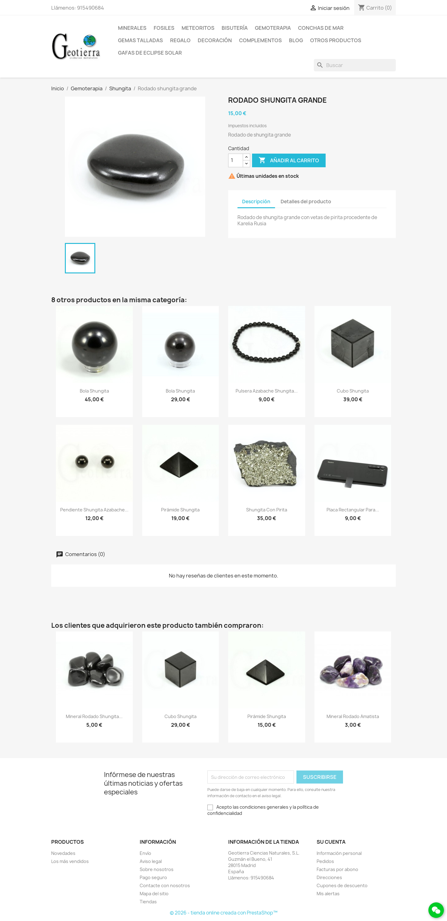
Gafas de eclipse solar (150, 52)
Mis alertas (328, 893)
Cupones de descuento (342, 885)
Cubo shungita (353, 391)
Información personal (339, 853)
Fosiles (164, 28)
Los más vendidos (70, 861)
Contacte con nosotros (165, 885)
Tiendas (148, 902)
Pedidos (325, 861)
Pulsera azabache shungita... (267, 391)
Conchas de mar (321, 28)
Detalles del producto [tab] (306, 201)
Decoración (215, 40)
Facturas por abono (337, 869)
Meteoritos (198, 28)
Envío (145, 853)
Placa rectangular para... (353, 510)
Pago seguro (153, 877)
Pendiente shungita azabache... (94, 510)
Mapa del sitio (154, 893)
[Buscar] (355, 65)
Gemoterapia (273, 28)
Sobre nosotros (157, 869)
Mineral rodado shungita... (94, 716)
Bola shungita (94, 391)
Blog (296, 40)
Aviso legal (151, 861)
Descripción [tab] (256, 201)
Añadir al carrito (289, 160)
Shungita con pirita (266, 510)
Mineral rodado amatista (353, 716)
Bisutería (235, 28)
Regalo (180, 40)
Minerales (132, 28)
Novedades (63, 853)
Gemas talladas (140, 40)
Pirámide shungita (180, 510)
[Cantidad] (235, 160)
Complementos (260, 40)
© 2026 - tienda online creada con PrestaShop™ (224, 913)
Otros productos (335, 40)
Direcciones (329, 877)
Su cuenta (331, 841)
